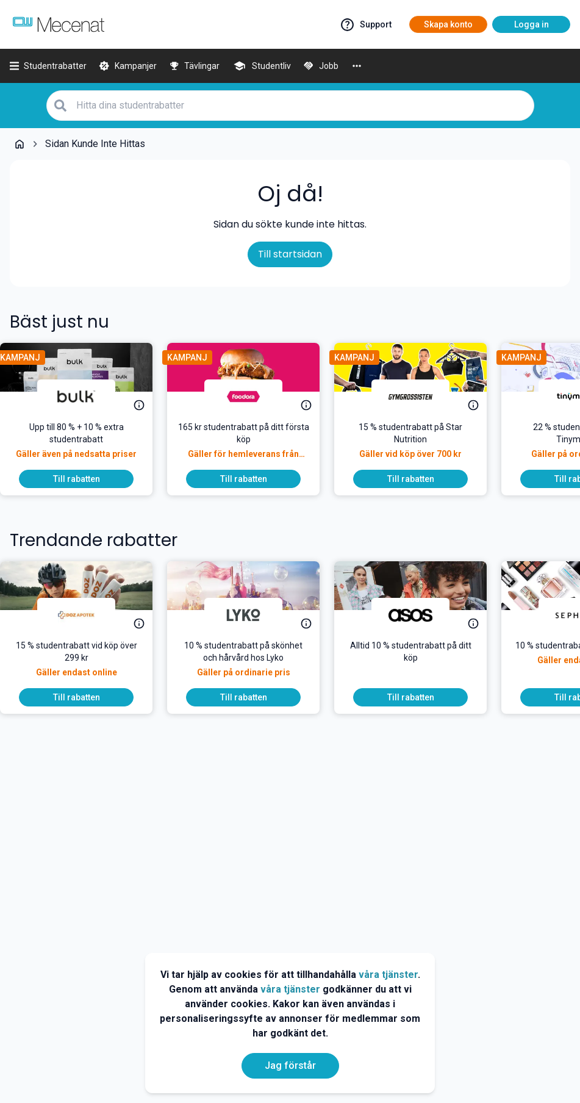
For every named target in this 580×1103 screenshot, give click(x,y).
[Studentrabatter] (48, 66)
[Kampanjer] (128, 66)
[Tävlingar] (194, 66)
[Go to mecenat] (58, 24)
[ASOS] (420, 615)
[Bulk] (86, 396)
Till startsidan (290, 254)
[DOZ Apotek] (86, 615)
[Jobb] (320, 66)
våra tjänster (388, 974)
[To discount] (86, 479)
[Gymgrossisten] (420, 396)
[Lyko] (253, 615)
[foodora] (253, 396)
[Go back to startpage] (19, 144)
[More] (357, 66)
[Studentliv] (261, 66)
